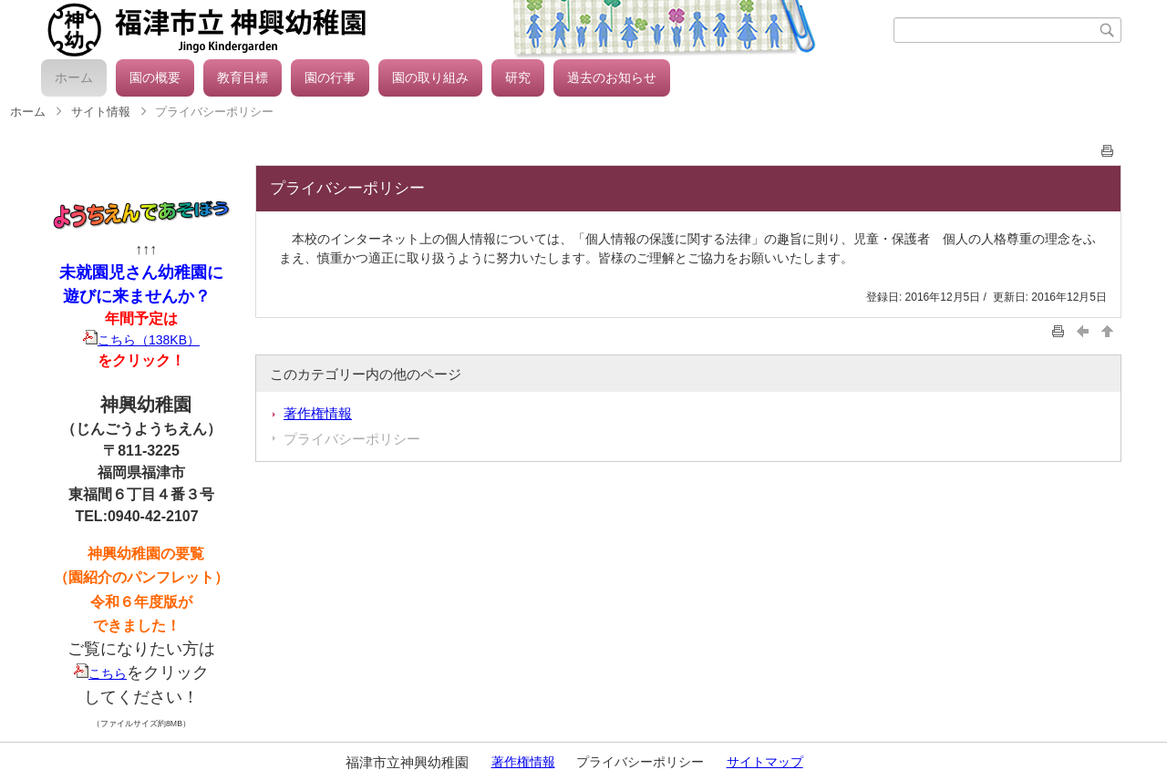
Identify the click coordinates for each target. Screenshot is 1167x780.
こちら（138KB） (141, 340)
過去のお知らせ (611, 77)
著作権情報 (318, 413)
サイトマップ (765, 761)
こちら (100, 673)
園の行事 (330, 77)
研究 (518, 77)
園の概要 (155, 77)
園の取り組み (430, 77)
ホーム (74, 77)
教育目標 (242, 77)
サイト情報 (100, 111)
